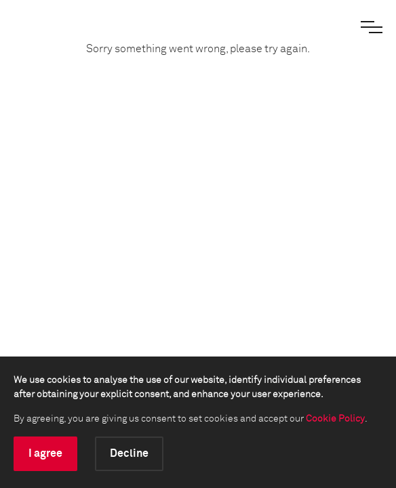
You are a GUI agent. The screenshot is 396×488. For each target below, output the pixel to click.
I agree (45, 453)
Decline (129, 453)
